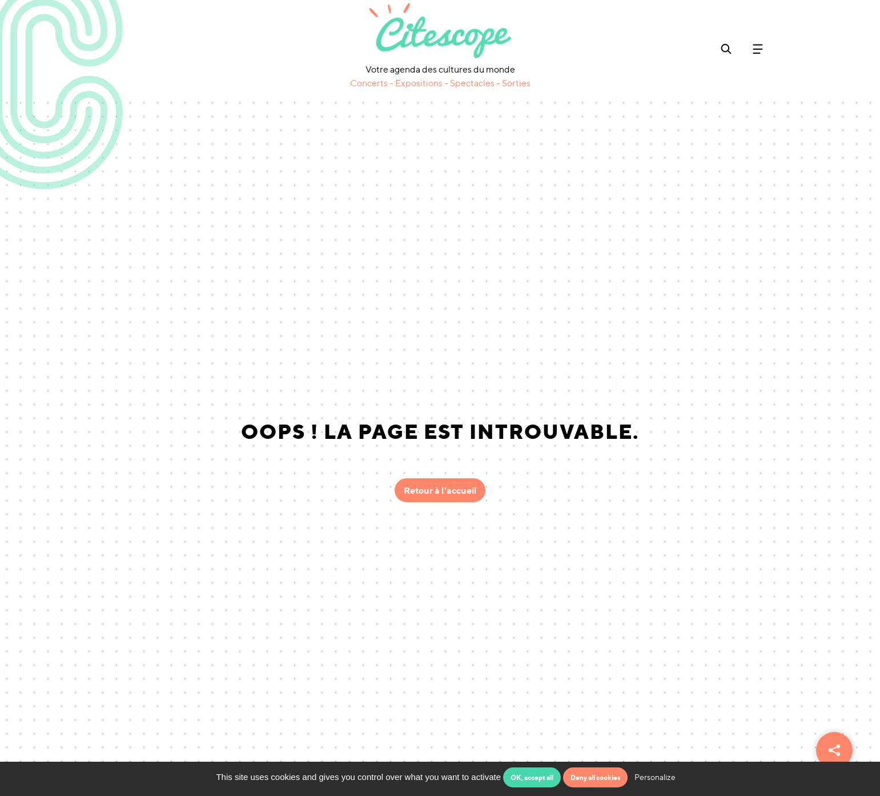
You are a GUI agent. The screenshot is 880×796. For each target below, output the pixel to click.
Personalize (655, 777)
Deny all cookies (595, 777)
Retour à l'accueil (440, 490)
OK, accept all (532, 777)
